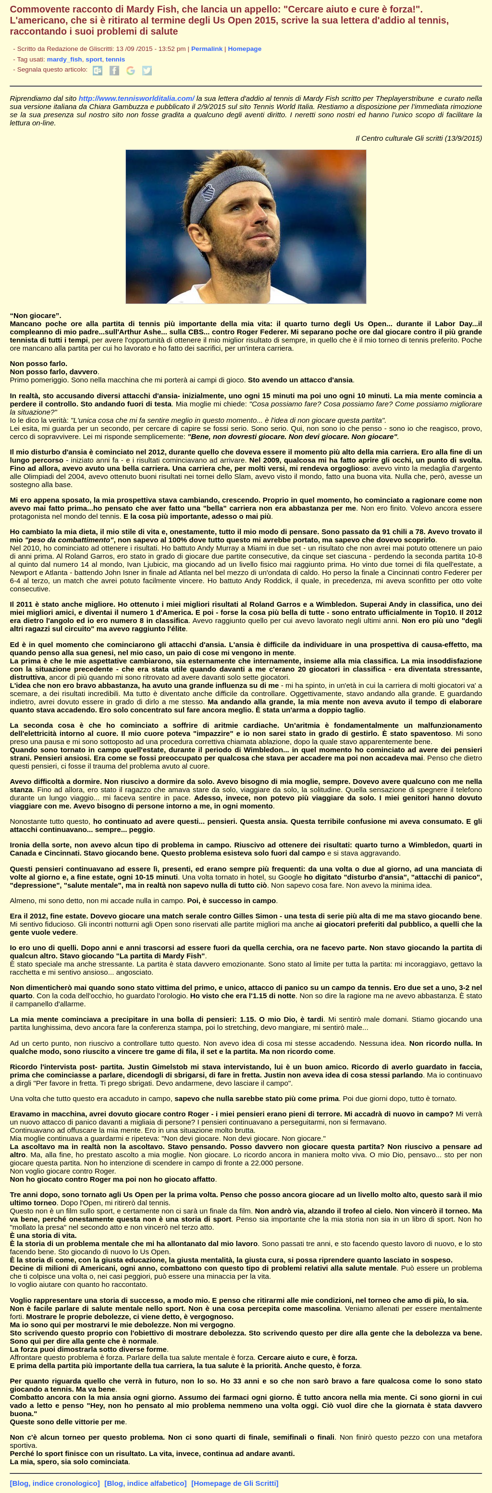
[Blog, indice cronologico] (54, 1483)
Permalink (206, 48)
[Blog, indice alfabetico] (145, 1483)
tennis (115, 59)
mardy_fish (64, 59)
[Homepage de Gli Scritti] (234, 1483)
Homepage (244, 48)
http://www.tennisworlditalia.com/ (137, 98)
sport (94, 59)
